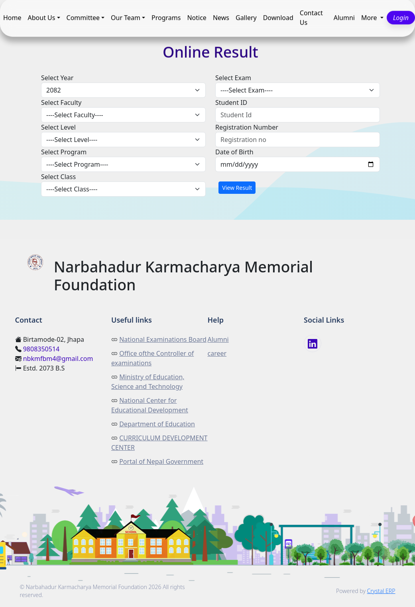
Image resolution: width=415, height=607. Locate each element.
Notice (196, 18)
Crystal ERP (381, 591)
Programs (166, 18)
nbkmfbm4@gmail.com (58, 358)
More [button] (370, 18)
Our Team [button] (125, 18)
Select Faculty (61, 102)
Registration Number (246, 127)
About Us (41, 18)
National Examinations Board (163, 339)
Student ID (231, 102)
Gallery (246, 18)
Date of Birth (234, 152)
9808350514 (41, 349)
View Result (237, 187)
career (217, 353)
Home (12, 18)
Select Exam (233, 77)
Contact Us (311, 18)
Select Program (64, 152)
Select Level (58, 127)
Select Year (57, 77)
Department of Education (157, 424)
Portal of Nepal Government (161, 461)
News (221, 18)
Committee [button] (83, 18)
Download (278, 18)
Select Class (58, 176)
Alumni (344, 18)
